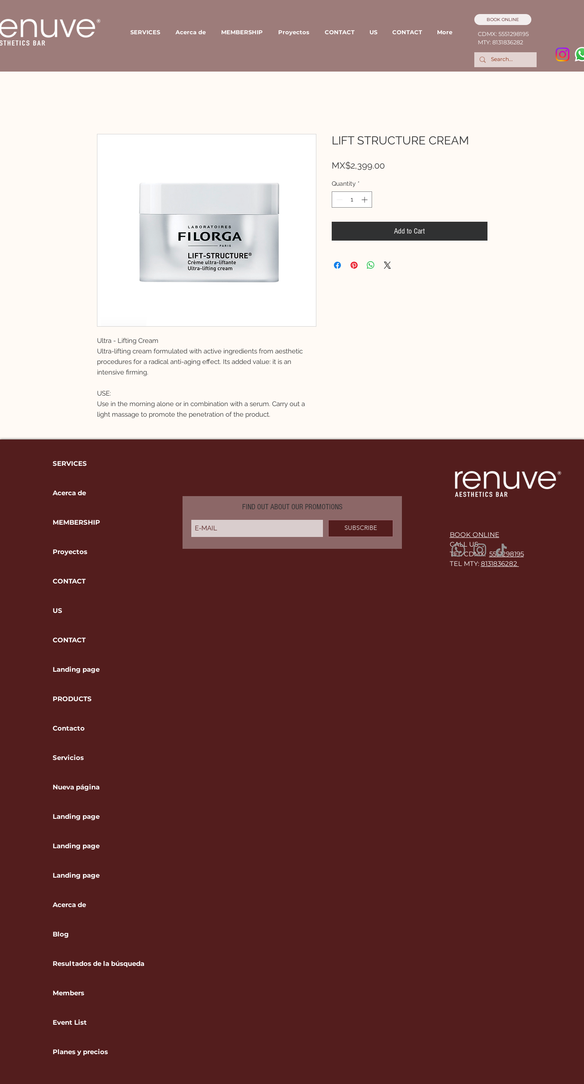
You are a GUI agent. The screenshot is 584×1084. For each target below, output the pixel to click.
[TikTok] (501, 549)
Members (68, 993)
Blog (61, 934)
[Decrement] (338, 199)
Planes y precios (80, 1052)
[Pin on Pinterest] (354, 265)
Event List (70, 1022)
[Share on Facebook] (337, 265)
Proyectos (70, 551)
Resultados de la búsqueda (83, 963)
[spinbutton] (352, 199)
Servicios (68, 757)
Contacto (69, 728)
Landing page (76, 669)
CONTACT (69, 581)
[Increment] (365, 199)
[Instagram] (562, 54)
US (57, 610)
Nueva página (76, 787)
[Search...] (504, 59)
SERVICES (70, 463)
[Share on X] (387, 265)
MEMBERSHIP (76, 522)
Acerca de (69, 493)
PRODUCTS (72, 699)
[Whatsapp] (458, 549)
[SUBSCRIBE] (360, 528)
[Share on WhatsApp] (370, 265)
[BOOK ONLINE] (502, 19)
